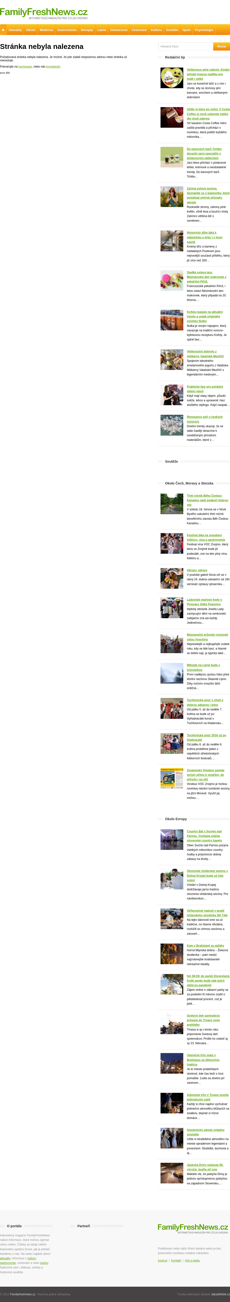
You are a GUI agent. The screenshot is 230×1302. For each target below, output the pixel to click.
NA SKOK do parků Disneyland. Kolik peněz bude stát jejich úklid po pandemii (208, 980)
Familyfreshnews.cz (22, 1294)
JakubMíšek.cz (220, 1294)
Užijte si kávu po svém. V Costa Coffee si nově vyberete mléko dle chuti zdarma (208, 114)
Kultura (156, 30)
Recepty (87, 30)
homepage (25, 66)
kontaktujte (53, 66)
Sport (186, 30)
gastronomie (8, 1263)
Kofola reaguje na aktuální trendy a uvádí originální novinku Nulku (205, 316)
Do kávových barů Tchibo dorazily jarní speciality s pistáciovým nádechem (204, 153)
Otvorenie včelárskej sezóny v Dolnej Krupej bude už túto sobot (207, 875)
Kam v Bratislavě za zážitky (205, 945)
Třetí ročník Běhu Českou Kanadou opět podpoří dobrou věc (207, 500)
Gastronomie (67, 30)
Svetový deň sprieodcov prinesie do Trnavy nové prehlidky (203, 1020)
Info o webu (192, 1260)
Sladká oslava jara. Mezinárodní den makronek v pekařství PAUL (206, 277)
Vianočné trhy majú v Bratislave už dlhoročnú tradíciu (203, 1060)
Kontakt (176, 1260)
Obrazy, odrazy (197, 570)
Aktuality (15, 30)
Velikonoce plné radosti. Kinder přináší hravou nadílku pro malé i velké (208, 74)
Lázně (101, 30)
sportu (44, 1263)
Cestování (139, 30)
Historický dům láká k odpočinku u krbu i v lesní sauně (204, 237)
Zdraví (30, 30)
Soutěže (172, 30)
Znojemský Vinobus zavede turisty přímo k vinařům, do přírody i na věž (205, 775)
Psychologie (204, 30)
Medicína (46, 30)
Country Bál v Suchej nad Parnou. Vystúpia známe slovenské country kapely (204, 836)
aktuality (5, 1258)
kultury (32, 1258)
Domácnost (118, 30)
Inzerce (162, 1260)
